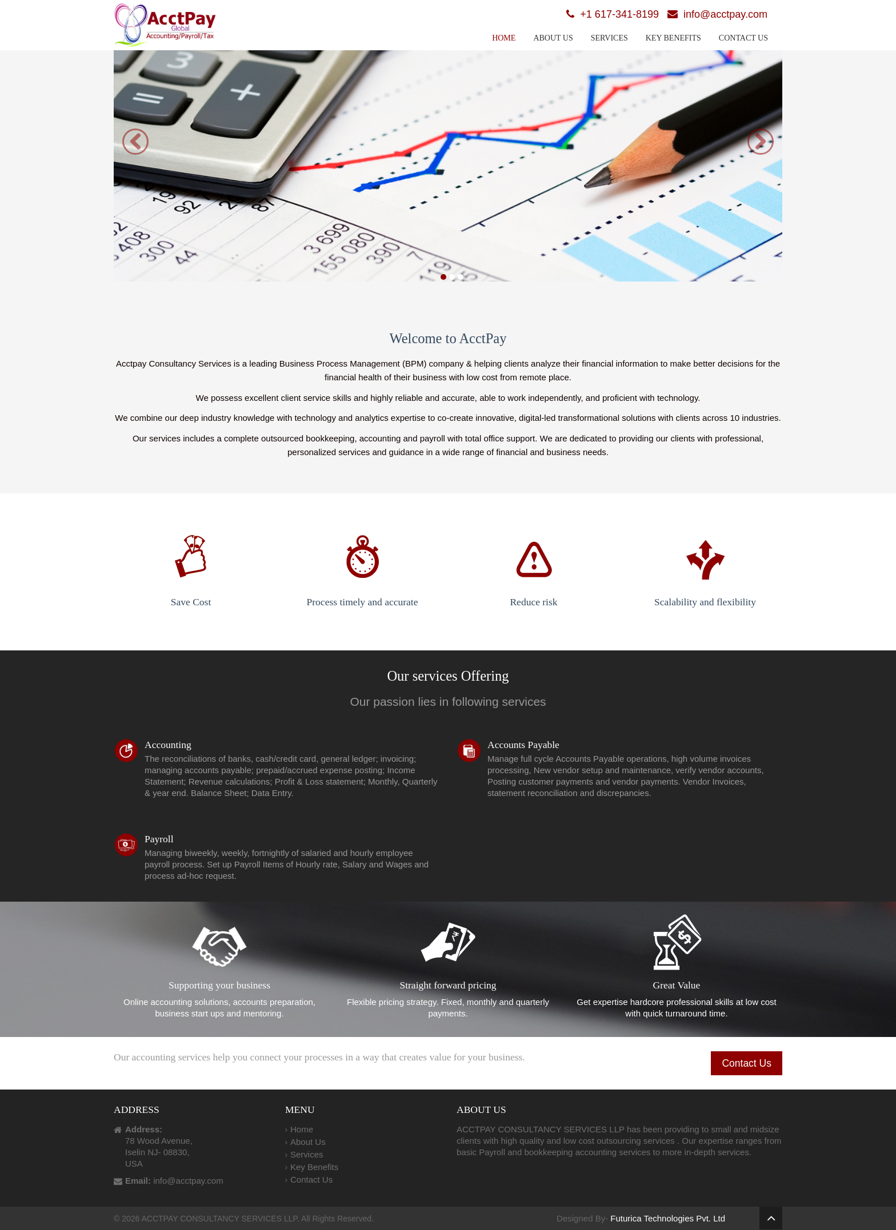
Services (609, 38)
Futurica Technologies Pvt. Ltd (667, 1218)
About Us (553, 38)
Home (503, 38)
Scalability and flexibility (705, 559)
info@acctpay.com (725, 14)
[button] (135, 141)
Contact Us (743, 38)
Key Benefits (673, 38)
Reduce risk (533, 559)
